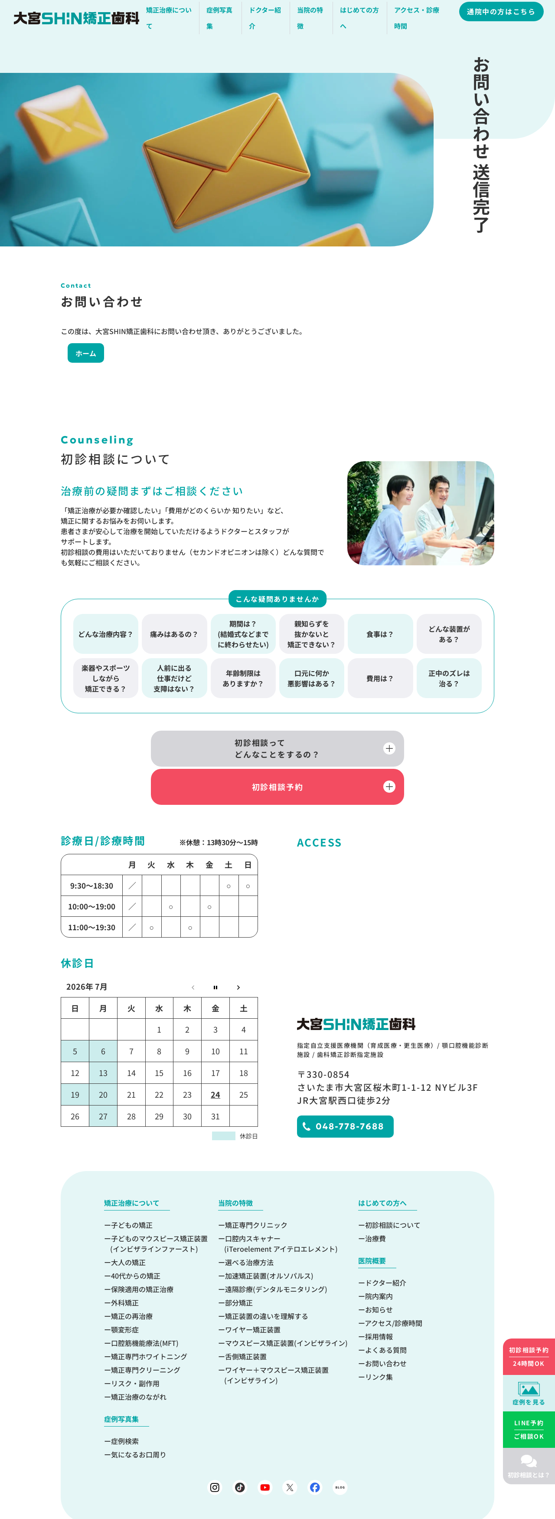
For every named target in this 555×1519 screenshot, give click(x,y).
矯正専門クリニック (256, 1189)
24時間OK (529, 1356)
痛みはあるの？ (174, 634)
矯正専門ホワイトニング (149, 1321)
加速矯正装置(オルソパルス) (269, 1240)
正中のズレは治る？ (449, 678)
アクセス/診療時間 (393, 1288)
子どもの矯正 (132, 1189)
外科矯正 (125, 1267)
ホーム (79, 353)
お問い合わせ (386, 1328)
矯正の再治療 (132, 1281)
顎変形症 (125, 1294)
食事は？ (380, 634)
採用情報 (379, 1301)
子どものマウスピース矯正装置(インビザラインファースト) (159, 1208)
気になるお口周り (138, 1419)
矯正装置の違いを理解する (266, 1281)
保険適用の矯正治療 (142, 1254)
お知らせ (379, 1274)
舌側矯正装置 (246, 1321)
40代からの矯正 (135, 1240)
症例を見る (529, 1402)
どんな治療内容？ (106, 634)
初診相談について (393, 1189)
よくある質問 (386, 1314)
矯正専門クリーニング (145, 1334)
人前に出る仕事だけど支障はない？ (174, 678)
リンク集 (379, 1341)
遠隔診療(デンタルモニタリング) (276, 1254)
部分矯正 (239, 1267)
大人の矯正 (128, 1227)
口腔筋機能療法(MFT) (145, 1307)
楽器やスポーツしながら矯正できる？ (106, 678)
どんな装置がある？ (449, 633)
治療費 (375, 1203)
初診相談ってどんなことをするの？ (186, 749)
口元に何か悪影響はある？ (311, 678)
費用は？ (380, 678)
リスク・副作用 (135, 1348)
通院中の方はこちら (502, 14)
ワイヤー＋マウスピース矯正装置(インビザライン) (276, 1339)
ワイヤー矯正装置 (253, 1294)
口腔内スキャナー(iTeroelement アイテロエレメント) (281, 1208)
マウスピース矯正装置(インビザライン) (286, 1307)
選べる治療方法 (249, 1227)
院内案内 (379, 1261)
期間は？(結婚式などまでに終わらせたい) (243, 634)
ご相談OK (529, 1429)
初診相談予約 (369, 749)
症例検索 (125, 1406)
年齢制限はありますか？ (243, 678)
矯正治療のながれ (138, 1361)
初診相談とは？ (529, 1474)
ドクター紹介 (385, 1247)
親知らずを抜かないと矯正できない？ (311, 634)
